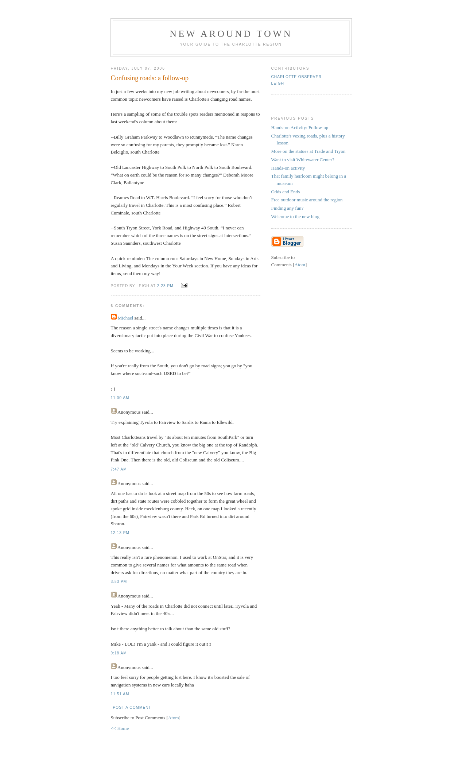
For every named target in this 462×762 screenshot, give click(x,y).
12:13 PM (120, 533)
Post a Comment (132, 707)
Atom (173, 717)
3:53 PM (119, 582)
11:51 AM (120, 694)
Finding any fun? (287, 208)
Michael (125, 318)
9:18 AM (119, 653)
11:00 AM (120, 398)
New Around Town (231, 33)
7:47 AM (119, 469)
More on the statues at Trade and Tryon (308, 151)
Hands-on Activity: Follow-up (300, 127)
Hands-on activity (288, 168)
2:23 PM (166, 286)
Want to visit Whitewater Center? (302, 159)
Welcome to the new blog (295, 216)
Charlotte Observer (296, 77)
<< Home (120, 728)
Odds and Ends (285, 191)
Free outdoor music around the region (307, 199)
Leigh (277, 83)
